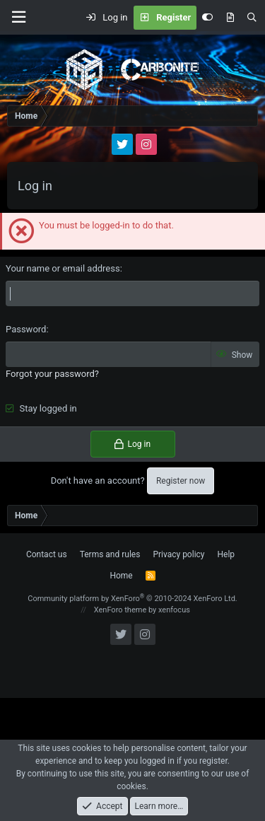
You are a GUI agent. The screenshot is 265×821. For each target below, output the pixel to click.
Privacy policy (178, 554)
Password (26, 329)
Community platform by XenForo (132, 598)
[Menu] (18, 17)
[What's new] (230, 18)
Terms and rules (110, 554)
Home (121, 576)
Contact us (46, 554)
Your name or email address (63, 268)
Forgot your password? (52, 373)
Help (226, 554)
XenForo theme (120, 610)
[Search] (252, 18)
